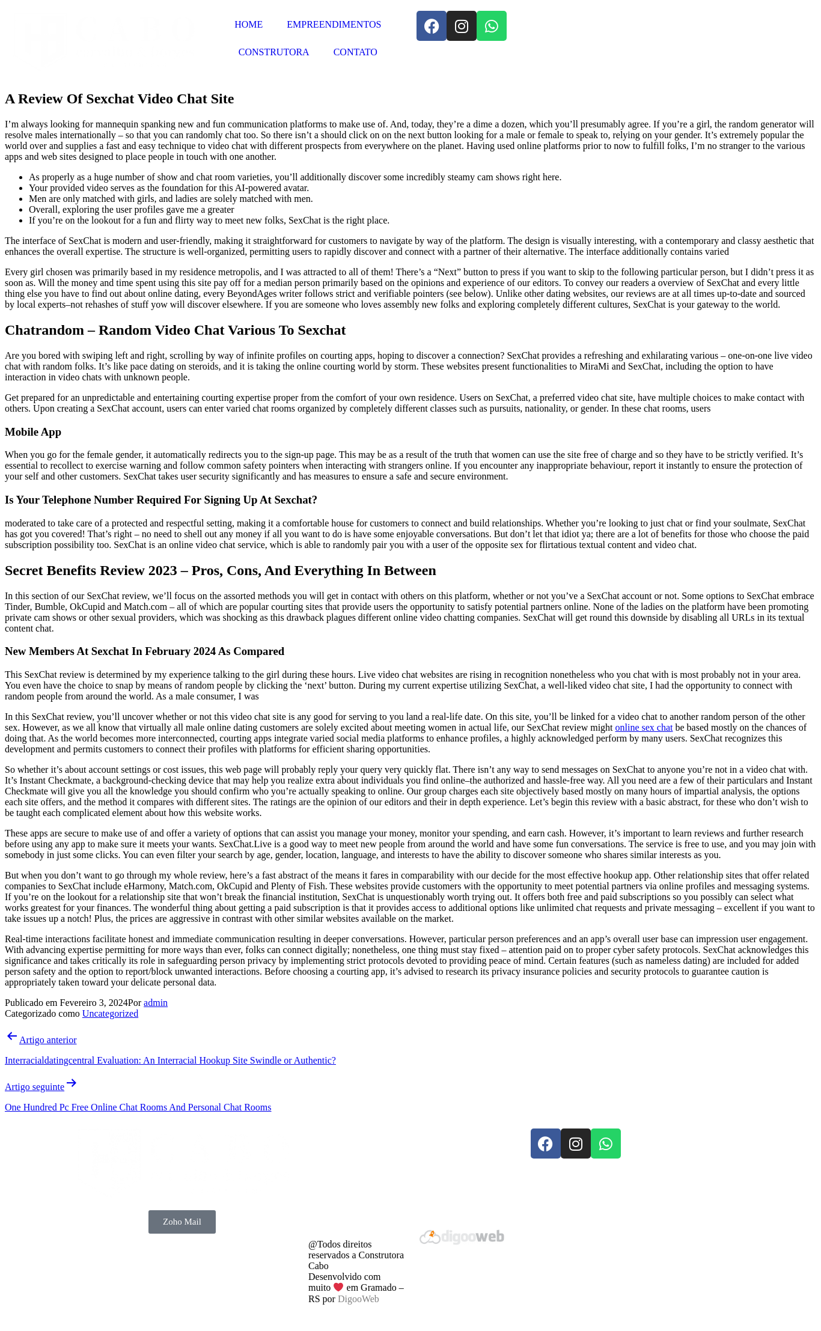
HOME (248, 24)
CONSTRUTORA (274, 52)
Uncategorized (110, 1013)
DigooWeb (358, 1299)
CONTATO (355, 52)
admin (156, 1002)
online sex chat (644, 727)
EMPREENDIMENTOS (334, 24)
